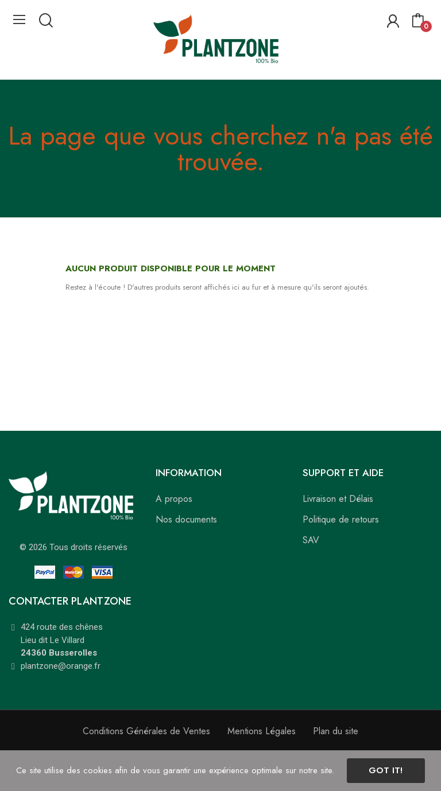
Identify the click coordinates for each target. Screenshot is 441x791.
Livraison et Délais (338, 498)
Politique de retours (341, 519)
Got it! (386, 770)
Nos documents (186, 519)
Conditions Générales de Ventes (146, 731)
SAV (311, 540)
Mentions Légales (261, 731)
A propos (174, 498)
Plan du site (335, 731)
